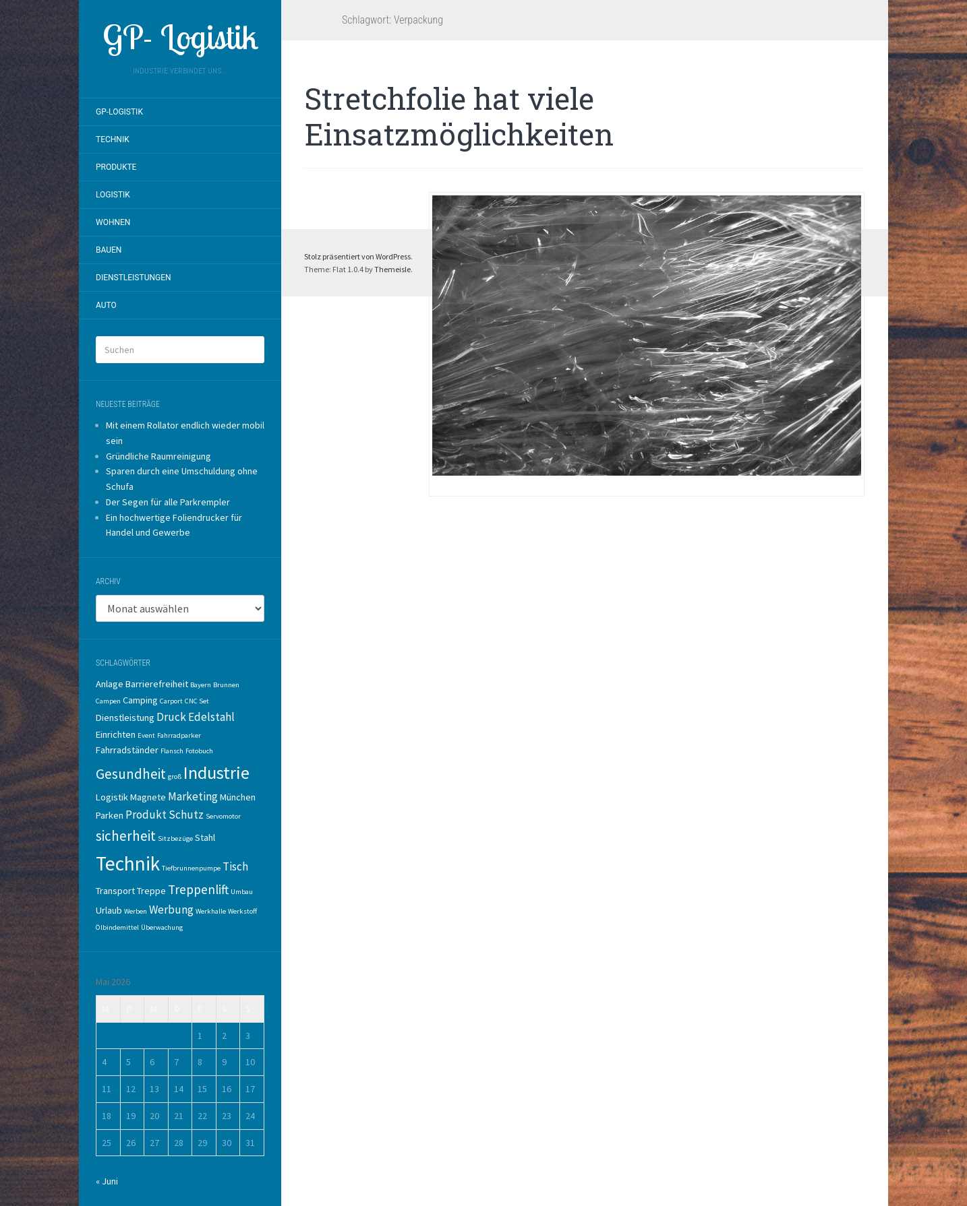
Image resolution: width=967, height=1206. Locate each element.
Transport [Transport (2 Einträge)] (115, 891)
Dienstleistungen (133, 277)
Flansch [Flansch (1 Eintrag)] (171, 751)
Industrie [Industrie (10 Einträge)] (216, 772)
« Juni (107, 1181)
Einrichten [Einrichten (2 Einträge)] (116, 734)
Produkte (116, 167)
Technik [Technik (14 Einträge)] (128, 863)
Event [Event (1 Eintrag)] (146, 735)
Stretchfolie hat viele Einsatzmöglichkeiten (459, 116)
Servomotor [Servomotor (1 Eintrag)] (223, 816)
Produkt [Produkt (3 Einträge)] (146, 814)
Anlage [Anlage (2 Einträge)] (109, 684)
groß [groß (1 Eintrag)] (174, 776)
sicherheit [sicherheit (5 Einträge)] (126, 836)
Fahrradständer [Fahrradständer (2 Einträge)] (127, 750)
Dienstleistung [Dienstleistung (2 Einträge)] (125, 717)
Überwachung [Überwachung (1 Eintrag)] (162, 927)
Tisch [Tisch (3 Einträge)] (235, 866)
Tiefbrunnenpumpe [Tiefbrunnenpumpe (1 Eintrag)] (191, 868)
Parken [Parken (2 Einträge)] (109, 815)
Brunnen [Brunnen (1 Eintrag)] (226, 684)
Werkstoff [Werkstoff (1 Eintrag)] (242, 911)
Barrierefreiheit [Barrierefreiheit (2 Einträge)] (156, 684)
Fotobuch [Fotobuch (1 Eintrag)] (199, 751)
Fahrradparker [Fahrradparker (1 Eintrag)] (179, 735)
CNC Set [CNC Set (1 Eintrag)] (197, 701)
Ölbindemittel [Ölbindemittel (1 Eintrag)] (117, 927)
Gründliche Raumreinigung (158, 456)
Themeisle (392, 269)
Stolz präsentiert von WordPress (357, 256)
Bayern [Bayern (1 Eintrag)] (200, 684)
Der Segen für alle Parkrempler (168, 502)
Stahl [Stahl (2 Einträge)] (205, 837)
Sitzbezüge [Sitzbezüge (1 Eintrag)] (175, 838)
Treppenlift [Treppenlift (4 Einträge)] (198, 889)
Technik (112, 139)
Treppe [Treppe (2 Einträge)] (151, 891)
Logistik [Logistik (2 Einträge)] (112, 797)
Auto (106, 305)
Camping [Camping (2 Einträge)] (140, 700)
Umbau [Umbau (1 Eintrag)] (242, 891)
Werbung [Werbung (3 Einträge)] (171, 909)
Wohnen (113, 222)
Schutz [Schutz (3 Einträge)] (186, 814)
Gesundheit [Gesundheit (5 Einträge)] (131, 774)
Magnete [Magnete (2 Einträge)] (148, 797)
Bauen (108, 250)
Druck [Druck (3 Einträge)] (171, 716)
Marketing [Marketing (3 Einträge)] (193, 796)
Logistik (113, 194)
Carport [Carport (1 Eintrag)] (171, 701)
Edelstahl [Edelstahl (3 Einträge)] (211, 716)
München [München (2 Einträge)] (238, 797)
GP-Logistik (119, 112)
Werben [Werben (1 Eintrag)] (135, 911)
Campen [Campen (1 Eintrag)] (108, 701)
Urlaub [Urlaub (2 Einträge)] (109, 910)
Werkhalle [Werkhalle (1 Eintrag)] (211, 911)
